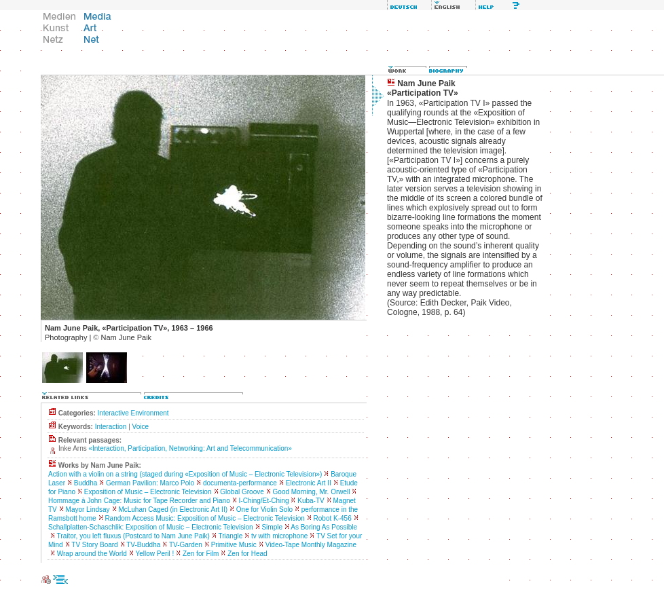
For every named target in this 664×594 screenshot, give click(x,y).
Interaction (111, 426)
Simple (271, 527)
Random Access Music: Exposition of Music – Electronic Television (204, 518)
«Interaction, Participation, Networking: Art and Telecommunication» (189, 448)
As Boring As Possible (324, 527)
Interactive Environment (133, 413)
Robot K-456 (333, 518)
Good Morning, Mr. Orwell (311, 492)
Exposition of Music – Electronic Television (148, 492)
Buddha (85, 483)
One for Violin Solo (264, 509)
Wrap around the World (92, 553)
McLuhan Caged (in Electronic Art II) (172, 509)
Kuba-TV (310, 500)
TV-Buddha (143, 545)
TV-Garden (185, 545)
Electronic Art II (308, 483)
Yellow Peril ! (154, 553)
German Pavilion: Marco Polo (150, 483)
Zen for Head (247, 553)
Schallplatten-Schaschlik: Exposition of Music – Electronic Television (150, 527)
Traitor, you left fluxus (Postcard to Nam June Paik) (133, 536)
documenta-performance (240, 483)
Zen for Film (201, 553)
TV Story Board (94, 545)
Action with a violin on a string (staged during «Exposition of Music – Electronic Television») (185, 474)
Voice (140, 426)
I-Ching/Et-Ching (264, 500)
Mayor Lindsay (88, 509)
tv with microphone (279, 536)
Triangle (231, 536)
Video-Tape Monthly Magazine (310, 545)
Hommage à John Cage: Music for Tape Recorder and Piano (139, 500)
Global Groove (241, 492)
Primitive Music (234, 545)
